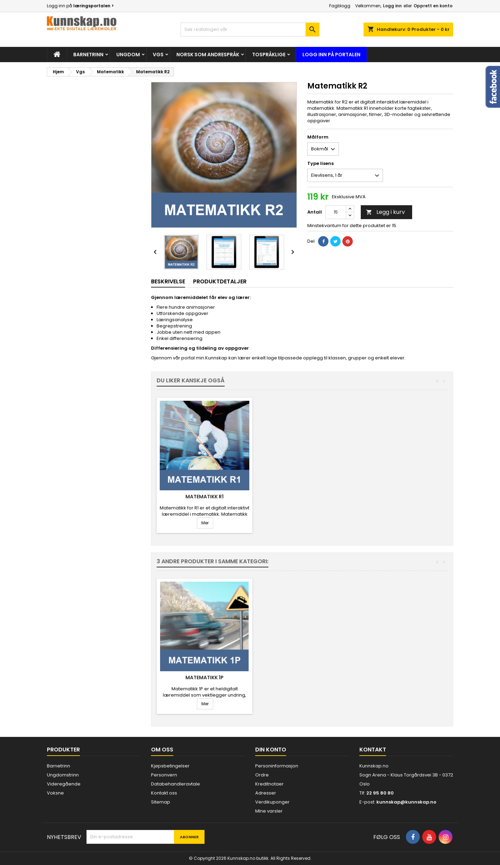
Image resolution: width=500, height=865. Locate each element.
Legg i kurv (385, 212)
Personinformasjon (276, 766)
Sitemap (160, 802)
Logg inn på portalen (331, 54)
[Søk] (250, 29)
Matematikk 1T (204, 496)
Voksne (55, 793)
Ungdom (128, 54)
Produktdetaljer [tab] (220, 281)
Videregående (64, 784)
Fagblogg (339, 6)
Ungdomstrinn (63, 775)
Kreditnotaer (269, 784)
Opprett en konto (433, 6)
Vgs (158, 54)
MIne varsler (269, 811)
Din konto (270, 750)
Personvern (164, 775)
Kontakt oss (164, 793)
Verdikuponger (272, 802)
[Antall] (335, 212)
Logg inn (392, 6)
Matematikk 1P (307, 496)
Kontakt (372, 750)
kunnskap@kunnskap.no (406, 802)
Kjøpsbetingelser (170, 766)
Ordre (262, 775)
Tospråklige (268, 54)
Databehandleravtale (175, 784)
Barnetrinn (88, 54)
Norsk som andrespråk (207, 54)
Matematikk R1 (410, 496)
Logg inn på (80, 6)
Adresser (265, 793)
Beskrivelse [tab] (168, 281)
